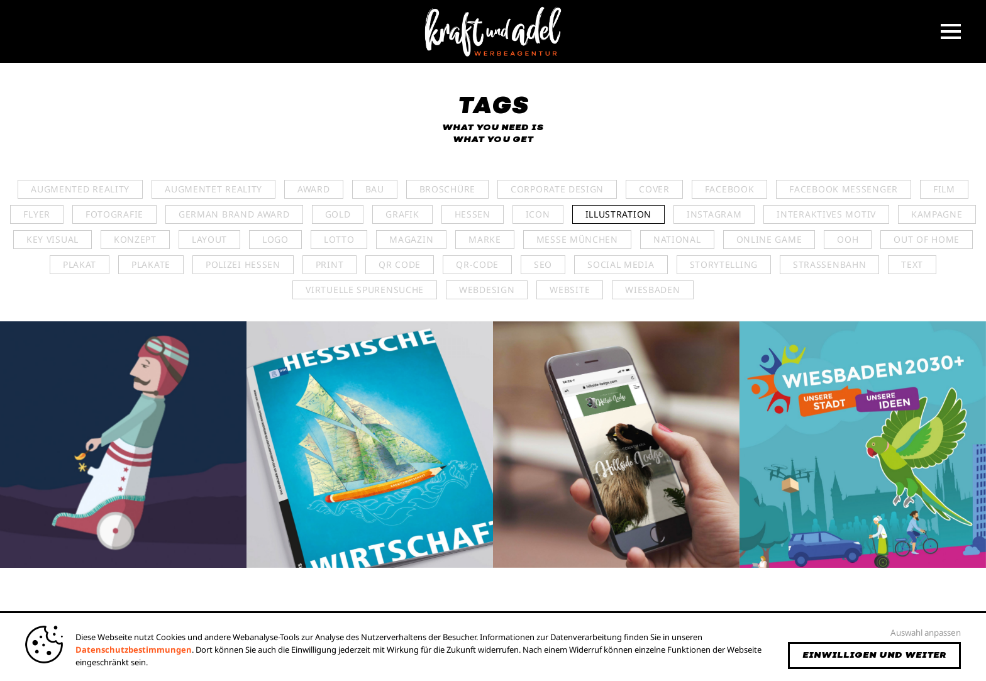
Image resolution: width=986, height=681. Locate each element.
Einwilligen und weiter (874, 655)
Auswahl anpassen (925, 632)
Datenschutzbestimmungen (133, 649)
